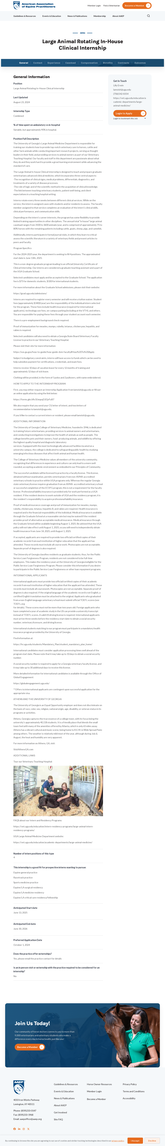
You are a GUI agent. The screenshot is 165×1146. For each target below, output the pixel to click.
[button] (149, 16)
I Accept (135, 1140)
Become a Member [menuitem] (134, 6)
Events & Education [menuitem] (51, 16)
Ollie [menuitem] (135, 15)
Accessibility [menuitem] (129, 1098)
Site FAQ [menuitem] (58, 1119)
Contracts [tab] (123, 63)
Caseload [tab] (70, 63)
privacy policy (118, 1140)
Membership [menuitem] (100, 16)
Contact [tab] (37, 63)
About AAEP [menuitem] (118, 16)
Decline (152, 1140)
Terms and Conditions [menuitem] (134, 1091)
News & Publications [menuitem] (77, 16)
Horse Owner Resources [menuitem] (99, 1084)
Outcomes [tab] (140, 63)
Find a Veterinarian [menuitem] (111, 5)
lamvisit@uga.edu (122, 89)
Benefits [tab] (108, 63)
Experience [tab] (54, 63)
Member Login (94, 5)
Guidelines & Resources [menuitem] (24, 16)
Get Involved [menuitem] (60, 1112)
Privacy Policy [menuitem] (130, 1084)
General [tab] (23, 63)
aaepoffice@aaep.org (31, 1119)
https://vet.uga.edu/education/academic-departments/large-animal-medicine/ (129, 102)
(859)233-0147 (28, 1110)
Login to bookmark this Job (125, 118)
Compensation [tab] (89, 63)
